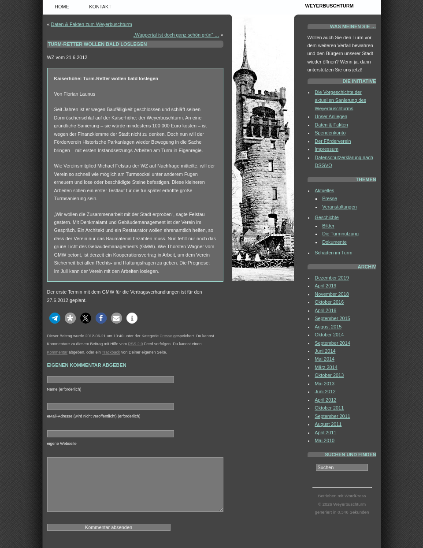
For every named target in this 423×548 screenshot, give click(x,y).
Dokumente (334, 242)
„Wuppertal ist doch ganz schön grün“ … (176, 34)
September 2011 (332, 416)
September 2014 (332, 343)
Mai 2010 (324, 440)
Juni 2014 (325, 351)
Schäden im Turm (333, 252)
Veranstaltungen (339, 206)
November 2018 (332, 294)
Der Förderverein (333, 141)
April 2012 (325, 400)
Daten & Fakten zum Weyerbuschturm (91, 24)
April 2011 (325, 432)
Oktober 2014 (329, 334)
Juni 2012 (325, 391)
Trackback (111, 352)
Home (62, 6)
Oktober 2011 (329, 407)
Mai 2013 (324, 383)
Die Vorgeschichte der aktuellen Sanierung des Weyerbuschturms (340, 100)
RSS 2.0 (135, 344)
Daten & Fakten (331, 124)
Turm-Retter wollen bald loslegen (97, 44)
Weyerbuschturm (329, 5)
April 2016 (325, 310)
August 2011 (328, 424)
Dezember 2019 (332, 277)
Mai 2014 (324, 359)
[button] (54, 318)
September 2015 (332, 318)
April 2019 (325, 285)
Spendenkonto (330, 132)
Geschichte (326, 217)
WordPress (355, 495)
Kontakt (100, 6)
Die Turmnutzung (340, 233)
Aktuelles (324, 190)
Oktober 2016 (329, 302)
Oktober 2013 (329, 375)
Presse (166, 336)
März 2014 (326, 367)
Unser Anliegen (331, 116)
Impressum (326, 149)
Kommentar (57, 352)
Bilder (328, 225)
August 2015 (328, 326)
